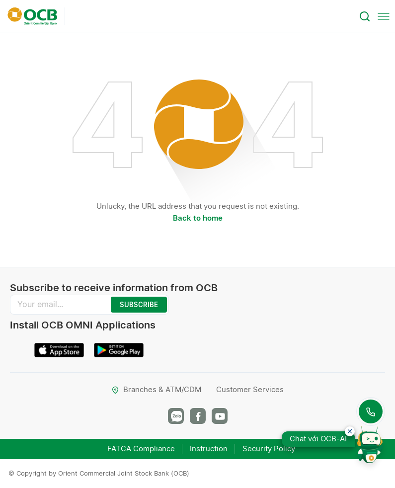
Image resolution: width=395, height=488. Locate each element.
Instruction (209, 448)
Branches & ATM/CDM (156, 389)
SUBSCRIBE (139, 305)
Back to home (198, 218)
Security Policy (268, 448)
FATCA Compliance (141, 448)
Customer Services (250, 389)
